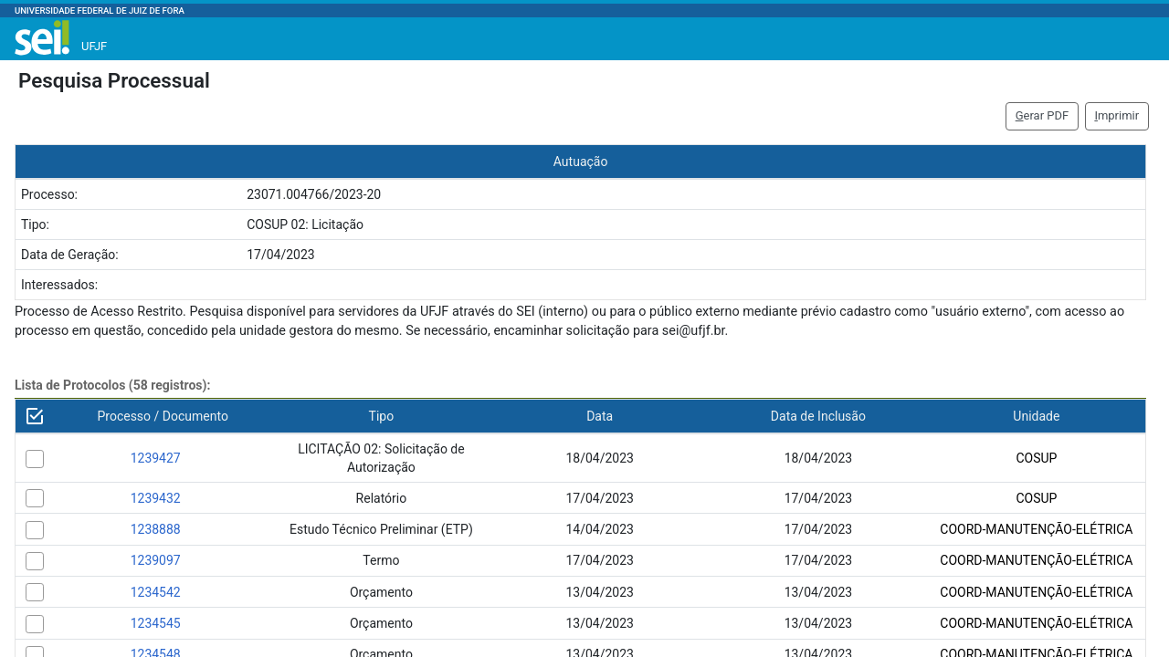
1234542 (156, 592)
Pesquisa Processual (114, 80)
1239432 (156, 498)
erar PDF (1042, 115)
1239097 (156, 560)
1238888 (156, 529)
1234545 (156, 623)
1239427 (156, 458)
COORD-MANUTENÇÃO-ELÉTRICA (1036, 529)
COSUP (1036, 458)
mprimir (1116, 115)
